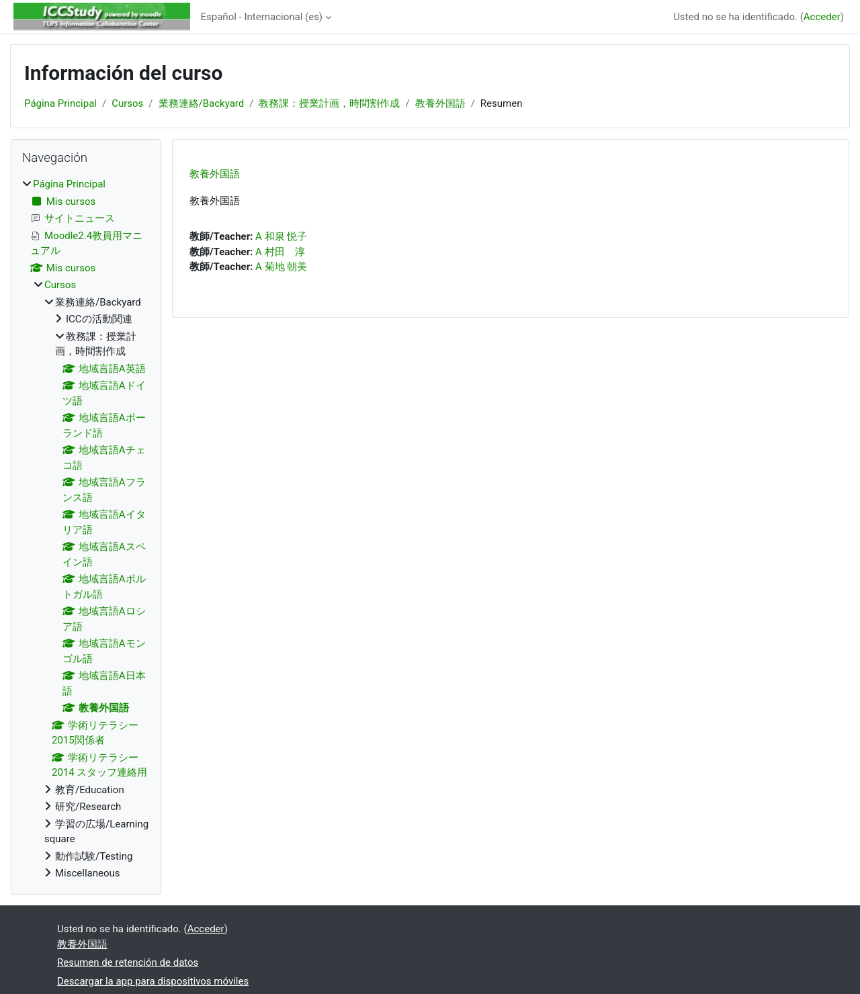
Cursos (127, 103)
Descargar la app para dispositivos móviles (153, 981)
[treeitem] (86, 529)
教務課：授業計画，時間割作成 (329, 103)
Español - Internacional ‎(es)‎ (262, 17)
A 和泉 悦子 (281, 236)
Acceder (822, 17)
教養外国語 (440, 103)
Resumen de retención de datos (127, 962)
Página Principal (60, 103)
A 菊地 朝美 (281, 267)
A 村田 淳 (280, 252)
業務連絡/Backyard (202, 103)
